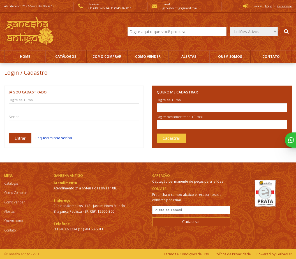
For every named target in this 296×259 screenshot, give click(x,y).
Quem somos (230, 56)
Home (25, 56)
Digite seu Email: (22, 100)
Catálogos (65, 56)
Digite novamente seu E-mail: (180, 117)
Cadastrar (171, 138)
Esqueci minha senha (54, 137)
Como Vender (148, 56)
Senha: (14, 117)
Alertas (188, 56)
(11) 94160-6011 (120, 8)
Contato (271, 56)
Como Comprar (106, 56)
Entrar (20, 138)
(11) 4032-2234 (99, 8)
